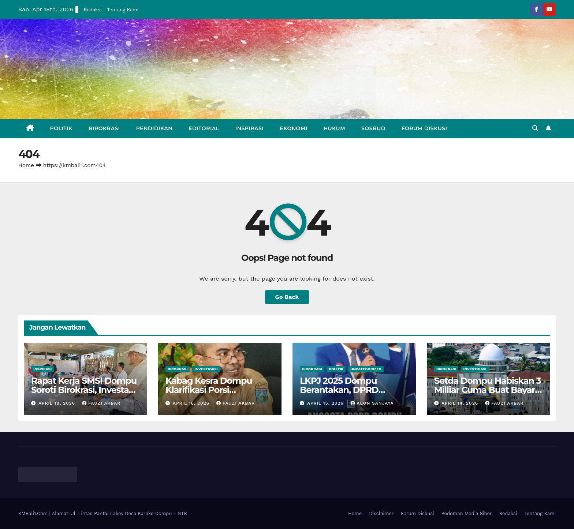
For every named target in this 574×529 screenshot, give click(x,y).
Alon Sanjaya (372, 403)
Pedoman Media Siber (466, 513)
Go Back (287, 296)
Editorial (204, 128)
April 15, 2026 (326, 403)
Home (26, 165)
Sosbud (373, 128)
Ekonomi (293, 128)
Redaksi (93, 9)
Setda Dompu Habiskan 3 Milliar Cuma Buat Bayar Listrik (487, 389)
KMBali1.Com (33, 513)
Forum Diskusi (424, 128)
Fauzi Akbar (101, 403)
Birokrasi (104, 128)
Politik (61, 128)
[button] (535, 128)
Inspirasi (249, 128)
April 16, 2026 (192, 403)
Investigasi (205, 369)
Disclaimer (381, 513)
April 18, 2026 (57, 403)
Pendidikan (154, 128)
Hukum (334, 128)
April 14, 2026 (460, 403)
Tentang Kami (123, 9)
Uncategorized (365, 369)
